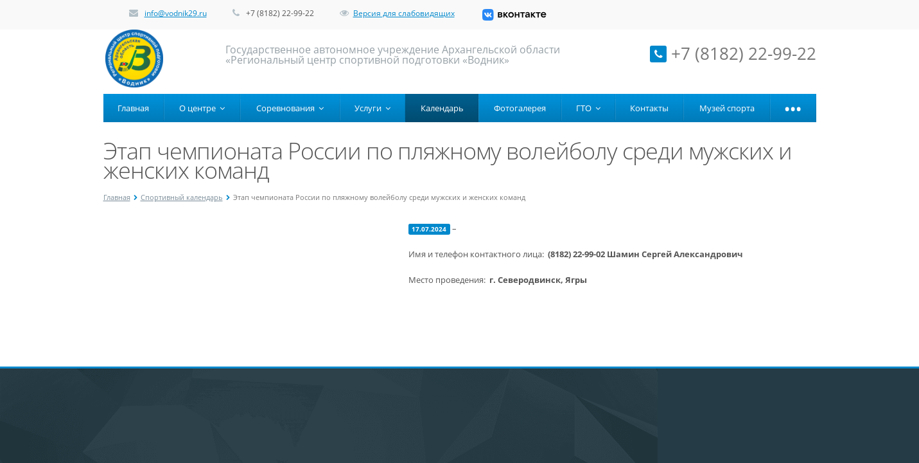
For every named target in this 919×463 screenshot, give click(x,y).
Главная (133, 108)
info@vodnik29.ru (175, 13)
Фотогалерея (520, 108)
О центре (202, 108)
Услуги (372, 108)
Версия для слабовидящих (397, 13)
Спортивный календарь (182, 197)
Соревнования (290, 108)
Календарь (442, 108)
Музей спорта (727, 108)
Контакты (649, 108)
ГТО (588, 108)
